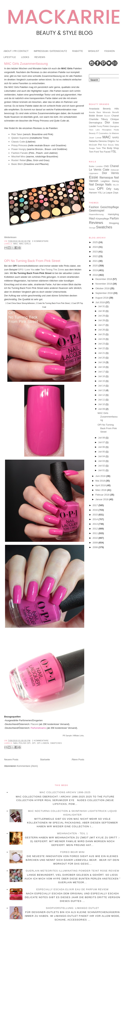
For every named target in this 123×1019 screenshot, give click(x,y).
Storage (92, 228)
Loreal (98, 137)
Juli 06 (102, 447)
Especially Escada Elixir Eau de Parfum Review (72, 889)
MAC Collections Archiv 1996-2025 (65, 792)
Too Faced (104, 151)
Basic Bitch (17, 164)
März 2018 (101, 490)
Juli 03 (102, 461)
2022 (96, 256)
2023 (96, 251)
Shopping (114, 223)
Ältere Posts (78, 759)
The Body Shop (110, 148)
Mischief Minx (18, 156)
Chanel (115, 115)
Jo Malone (114, 133)
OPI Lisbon (43, 743)
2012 (96, 528)
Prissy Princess (19, 145)
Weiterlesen (10, 237)
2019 (96, 270)
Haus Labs (94, 130)
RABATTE (77, 51)
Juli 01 (102, 470)
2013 (96, 524)
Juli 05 (102, 451)
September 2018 (104, 293)
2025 (96, 242)
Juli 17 (102, 371)
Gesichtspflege (109, 207)
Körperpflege (102, 218)
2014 (96, 519)
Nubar (92, 189)
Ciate (106, 169)
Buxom (107, 116)
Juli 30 (102, 311)
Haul (92, 218)
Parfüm (114, 218)
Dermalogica (95, 122)
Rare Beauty (108, 145)
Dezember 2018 (104, 279)
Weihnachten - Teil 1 (72, 833)
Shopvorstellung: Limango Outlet (72, 908)
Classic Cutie (18, 141)
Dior (107, 122)
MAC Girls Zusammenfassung (26, 63)
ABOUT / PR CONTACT (16, 51)
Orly (108, 188)
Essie (93, 177)
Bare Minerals (104, 112)
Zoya (115, 192)
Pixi (100, 144)
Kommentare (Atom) (27, 766)
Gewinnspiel (96, 210)
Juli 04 (102, 456)
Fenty (99, 126)
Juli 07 (102, 442)
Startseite (45, 759)
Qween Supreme (20, 138)
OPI (34, 743)
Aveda (92, 112)
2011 (96, 533)
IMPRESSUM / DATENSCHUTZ (50, 51)
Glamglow (114, 126)
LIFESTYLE (10, 57)
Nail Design (96, 184)
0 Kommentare (40, 241)
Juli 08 (102, 437)
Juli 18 (102, 367)
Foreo (106, 126)
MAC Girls (25, 244)
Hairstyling (113, 214)
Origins (111, 141)
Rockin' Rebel (18, 160)
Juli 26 (102, 329)
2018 (96, 275)
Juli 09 (102, 409)
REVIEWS (39, 57)
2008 (96, 547)
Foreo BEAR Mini (72, 852)
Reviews (96, 222)
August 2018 (102, 297)
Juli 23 (102, 343)
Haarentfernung (96, 214)
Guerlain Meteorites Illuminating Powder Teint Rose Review (72, 870)
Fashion (94, 207)
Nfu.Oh (116, 185)
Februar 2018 (102, 494)
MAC (15, 244)
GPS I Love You (26, 269)
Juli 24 (102, 339)
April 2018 (100, 485)
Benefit (115, 112)
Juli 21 (102, 353)
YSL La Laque (105, 192)
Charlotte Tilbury (98, 119)
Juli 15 (102, 381)
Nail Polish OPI (22, 743)
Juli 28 (102, 320)
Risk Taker (16, 134)
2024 (96, 247)
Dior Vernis (110, 173)
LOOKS (25, 57)
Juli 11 (102, 399)
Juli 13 (102, 390)
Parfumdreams (38, 728)
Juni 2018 (100, 476)
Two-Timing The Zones (52, 269)
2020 (96, 265)
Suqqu (92, 148)
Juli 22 (102, 348)
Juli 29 (102, 315)
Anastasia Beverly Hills (104, 108)
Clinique (114, 119)
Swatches (56, 743)
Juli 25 (102, 334)
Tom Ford (94, 151)
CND (106, 166)
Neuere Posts (11, 759)
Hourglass (107, 129)
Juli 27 (102, 325)
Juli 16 (102, 376)
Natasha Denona (97, 141)
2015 (96, 514)
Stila (117, 145)
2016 (96, 510)
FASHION (109, 51)
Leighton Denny (110, 181)
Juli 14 (102, 385)
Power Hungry (18, 149)
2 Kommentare (40, 741)
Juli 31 (102, 306)
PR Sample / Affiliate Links (73, 736)
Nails (108, 184)
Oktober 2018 (102, 288)
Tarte (98, 148)
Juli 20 (102, 357)
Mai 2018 (100, 480)
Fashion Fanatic (19, 153)
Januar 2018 (102, 499)
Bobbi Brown (96, 115)
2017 (96, 505)
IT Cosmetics (102, 133)
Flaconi (34, 724)
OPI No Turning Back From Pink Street (32, 261)
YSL (113, 151)
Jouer (91, 137)
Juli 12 (102, 395)
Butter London (96, 166)
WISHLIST (93, 51)
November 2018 (104, 283)
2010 (96, 538)
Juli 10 (102, 404)
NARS (115, 137)
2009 (96, 542)
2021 (96, 261)
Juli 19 (102, 362)
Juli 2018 (100, 302)
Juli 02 (102, 465)
